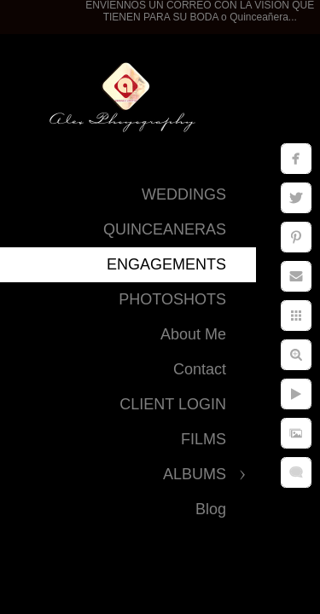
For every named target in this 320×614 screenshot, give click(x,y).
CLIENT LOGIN (172, 404)
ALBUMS (194, 474)
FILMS (203, 439)
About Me (193, 334)
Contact (199, 369)
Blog (210, 509)
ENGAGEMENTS (166, 264)
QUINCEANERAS (164, 229)
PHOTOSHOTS (172, 299)
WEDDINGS (184, 194)
